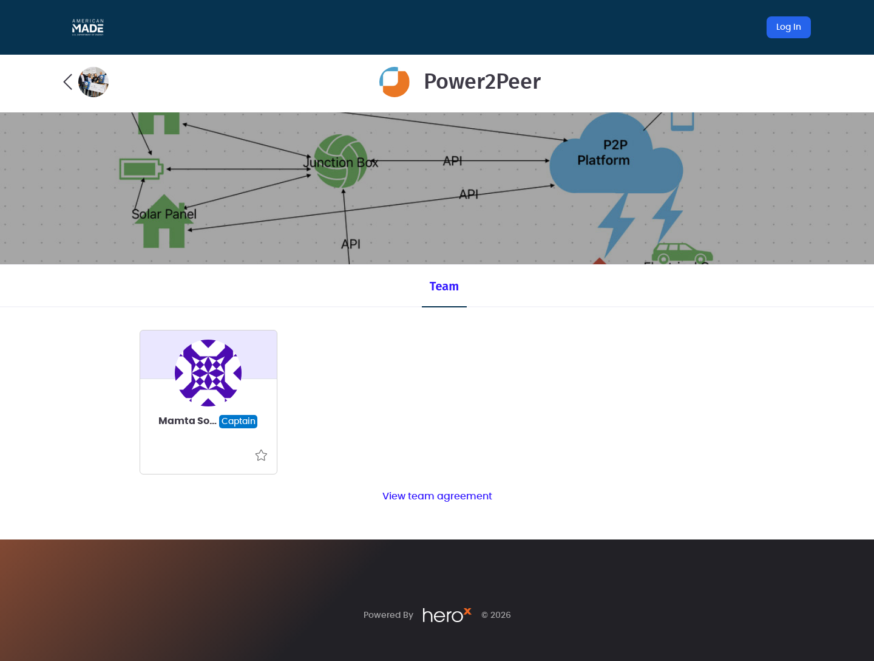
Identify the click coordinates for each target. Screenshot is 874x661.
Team (444, 286)
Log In (788, 27)
